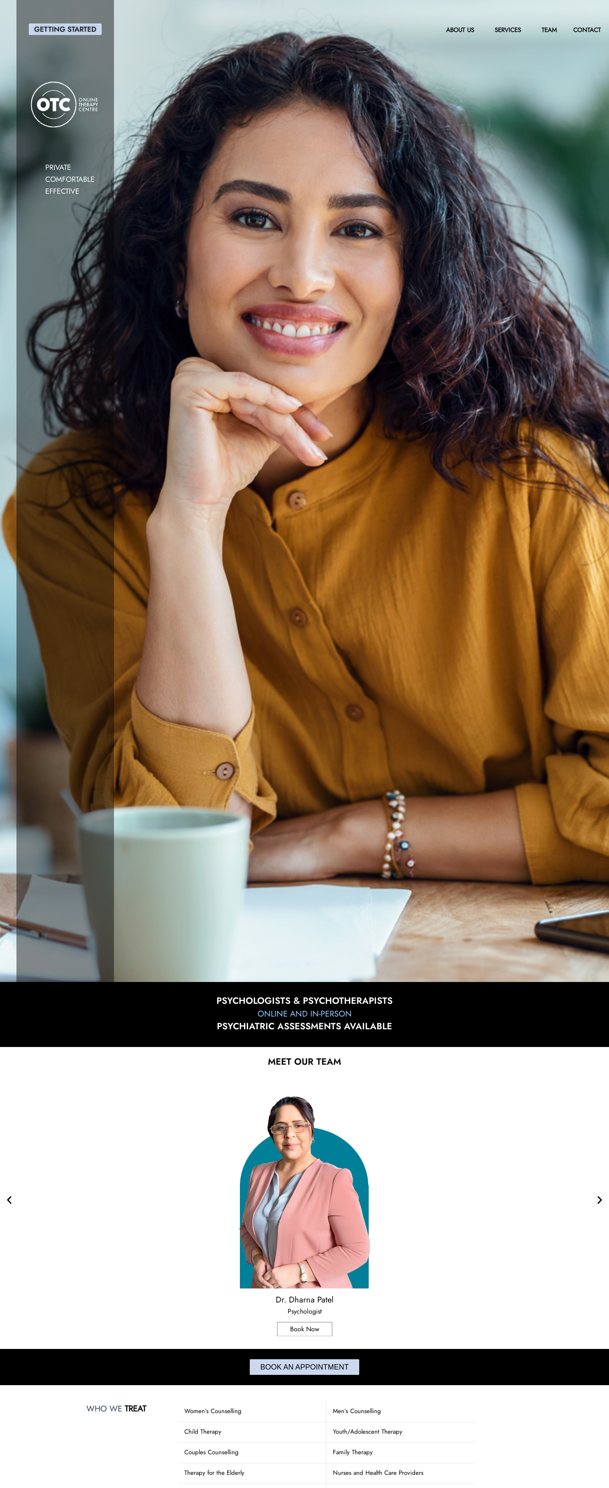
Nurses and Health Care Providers (378, 1472)
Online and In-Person (304, 1013)
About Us (462, 30)
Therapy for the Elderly (214, 1472)
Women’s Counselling (213, 1411)
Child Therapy (202, 1431)
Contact (587, 30)
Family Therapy (353, 1452)
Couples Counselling (211, 1452)
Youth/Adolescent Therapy (367, 1431)
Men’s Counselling (357, 1411)
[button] (9, 1200)
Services (510, 30)
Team (549, 30)
